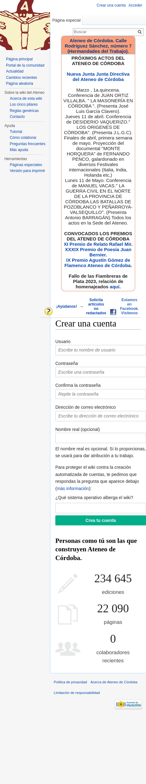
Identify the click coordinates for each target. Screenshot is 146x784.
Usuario (62, 341)
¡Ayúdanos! (66, 306)
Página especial (66, 20)
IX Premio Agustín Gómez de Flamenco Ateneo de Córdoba (97, 262)
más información (73, 488)
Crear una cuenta (111, 5)
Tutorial (16, 131)
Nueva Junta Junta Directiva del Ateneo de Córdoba (98, 76)
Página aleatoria (19, 83)
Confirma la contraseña (78, 385)
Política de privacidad (70, 682)
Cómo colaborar (23, 137)
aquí (114, 286)
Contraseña (66, 363)
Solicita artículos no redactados (96, 306)
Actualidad (14, 71)
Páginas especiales (26, 165)
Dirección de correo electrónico (85, 407)
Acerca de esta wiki (26, 98)
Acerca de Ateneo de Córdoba (114, 682)
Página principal (19, 59)
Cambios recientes (21, 77)
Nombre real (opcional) (77, 429)
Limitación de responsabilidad (77, 693)
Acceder (135, 5)
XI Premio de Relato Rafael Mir (97, 244)
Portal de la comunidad (25, 65)
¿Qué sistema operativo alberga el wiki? (94, 497)
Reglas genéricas (24, 111)
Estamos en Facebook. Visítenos (129, 306)
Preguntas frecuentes (27, 144)
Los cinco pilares (24, 104)
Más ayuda (19, 150)
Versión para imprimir (27, 171)
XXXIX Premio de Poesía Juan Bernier (98, 252)
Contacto (17, 116)
